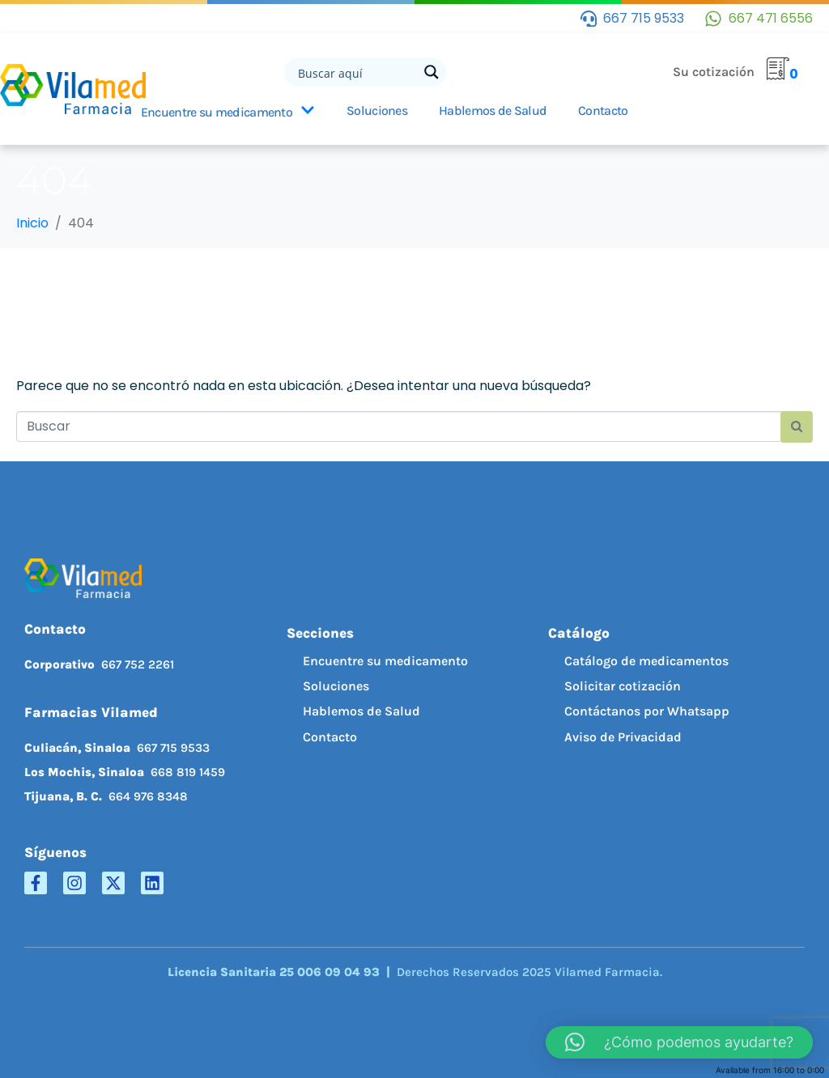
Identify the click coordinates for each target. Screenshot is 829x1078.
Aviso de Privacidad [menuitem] (623, 737)
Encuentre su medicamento (228, 112)
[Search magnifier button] (431, 72)
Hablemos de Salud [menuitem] (361, 711)
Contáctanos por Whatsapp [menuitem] (646, 711)
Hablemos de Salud (492, 110)
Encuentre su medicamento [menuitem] (385, 660)
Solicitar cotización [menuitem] (622, 686)
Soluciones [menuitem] (336, 686)
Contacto (602, 110)
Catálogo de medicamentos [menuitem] (646, 660)
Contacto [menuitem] (330, 737)
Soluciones (376, 110)
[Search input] (356, 72)
